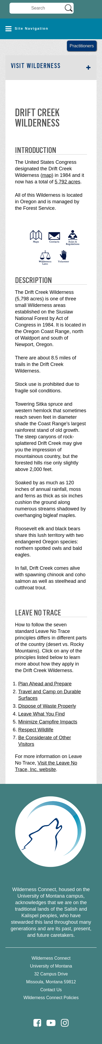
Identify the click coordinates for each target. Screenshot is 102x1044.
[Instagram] (65, 1022)
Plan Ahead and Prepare (45, 683)
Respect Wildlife (35, 729)
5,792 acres (67, 181)
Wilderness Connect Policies (51, 997)
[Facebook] (37, 1022)
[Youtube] (51, 1022)
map (47, 175)
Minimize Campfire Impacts (47, 722)
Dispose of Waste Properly (47, 706)
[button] (51, 29)
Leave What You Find (41, 714)
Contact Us (51, 989)
